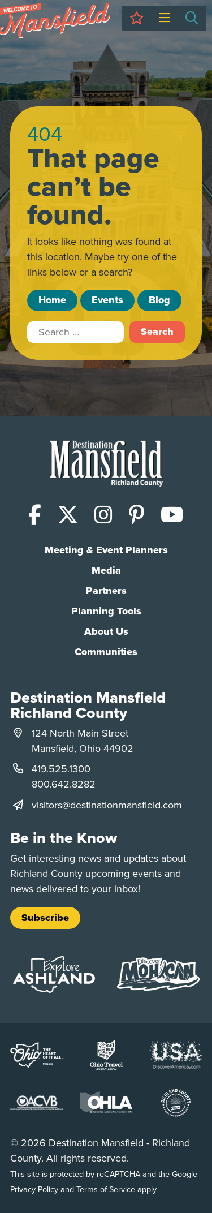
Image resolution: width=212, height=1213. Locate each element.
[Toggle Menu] (164, 18)
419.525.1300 (61, 769)
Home (52, 300)
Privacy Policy (34, 1189)
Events (107, 300)
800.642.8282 (64, 784)
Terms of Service (105, 1189)
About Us (106, 631)
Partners (106, 590)
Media (106, 570)
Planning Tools (106, 611)
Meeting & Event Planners (106, 550)
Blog (159, 300)
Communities (106, 651)
